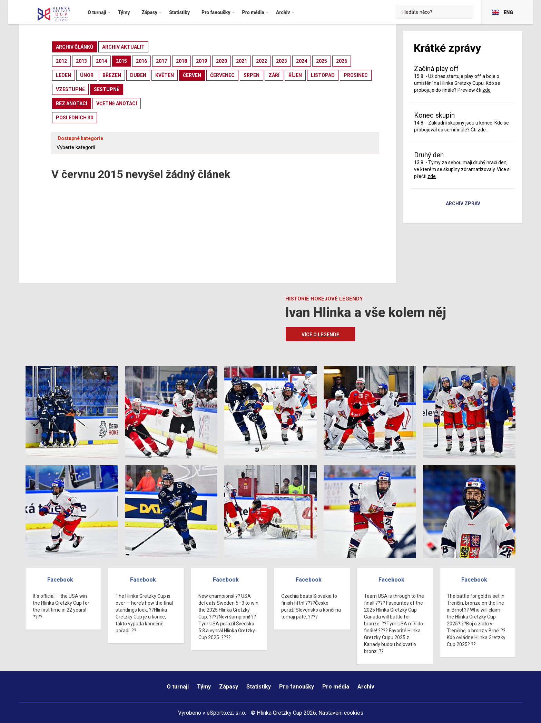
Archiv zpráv (463, 203)
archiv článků (74, 47)
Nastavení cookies (340, 713)
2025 (321, 61)
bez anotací (71, 103)
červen (192, 75)
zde (486, 90)
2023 (281, 61)
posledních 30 (74, 117)
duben (138, 75)
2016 (141, 61)
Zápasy (228, 686)
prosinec (356, 75)
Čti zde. (479, 129)
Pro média (335, 686)
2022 (261, 61)
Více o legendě (320, 334)
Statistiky (258, 686)
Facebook (60, 579)
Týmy (204, 686)
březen (111, 75)
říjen (295, 75)
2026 (341, 61)
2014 (101, 61)
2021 (241, 61)
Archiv (365, 686)
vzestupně (70, 89)
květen (164, 75)
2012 (61, 61)
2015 (121, 61)
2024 (301, 61)
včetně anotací (116, 103)
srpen (251, 75)
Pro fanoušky (296, 686)
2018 (181, 61)
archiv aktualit (123, 47)
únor (87, 75)
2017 (161, 61)
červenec (222, 75)
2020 (221, 61)
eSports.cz (220, 713)
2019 (201, 61)
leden (63, 75)
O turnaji (178, 686)
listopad (323, 75)
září (273, 75)
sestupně (106, 89)
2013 (81, 61)
